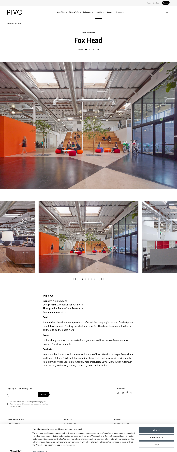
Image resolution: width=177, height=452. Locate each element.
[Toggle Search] (167, 12)
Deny (156, 440)
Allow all (156, 426)
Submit (43, 394)
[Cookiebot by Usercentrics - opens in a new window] (16, 447)
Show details (38, 447)
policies (18, 406)
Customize (156, 433)
